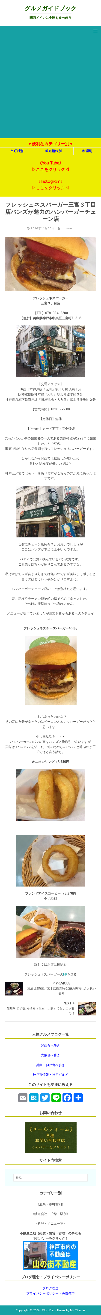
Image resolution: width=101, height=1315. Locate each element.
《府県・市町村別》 (50, 1204)
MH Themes (77, 1310)
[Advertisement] (50, 88)
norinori (66, 228)
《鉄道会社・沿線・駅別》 (50, 1214)
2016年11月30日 (42, 228)
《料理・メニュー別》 (50, 1224)
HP (65, 974)
